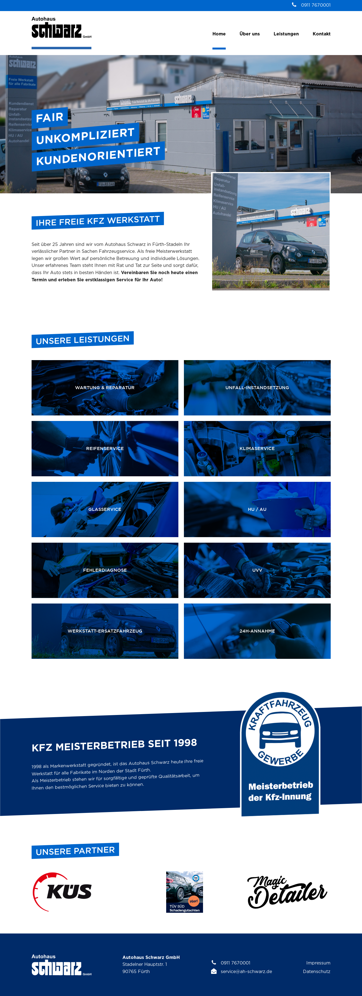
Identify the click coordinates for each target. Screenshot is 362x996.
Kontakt (322, 34)
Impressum (318, 963)
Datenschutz (316, 972)
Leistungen (286, 34)
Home (219, 34)
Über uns (250, 34)
